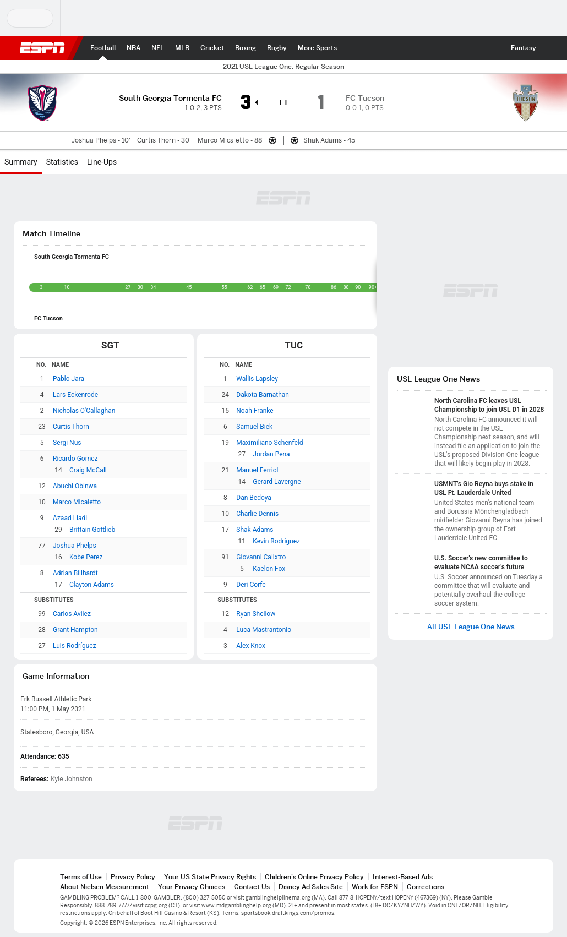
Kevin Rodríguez (276, 541)
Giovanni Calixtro (261, 557)
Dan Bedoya (253, 498)
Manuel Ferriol (257, 470)
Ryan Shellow (255, 614)
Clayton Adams (91, 585)
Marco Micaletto (77, 502)
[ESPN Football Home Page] (103, 48)
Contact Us (252, 886)
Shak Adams (254, 529)
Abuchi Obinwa (75, 486)
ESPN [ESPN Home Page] (42, 48)
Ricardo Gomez (75, 458)
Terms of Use (81, 877)
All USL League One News (471, 627)
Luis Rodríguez (74, 646)
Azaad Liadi (70, 518)
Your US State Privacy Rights (210, 877)
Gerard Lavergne (277, 482)
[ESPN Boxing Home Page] (245, 48)
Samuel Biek (254, 427)
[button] (551, 47)
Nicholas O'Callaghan (84, 411)
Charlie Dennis (257, 513)
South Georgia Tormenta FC (71, 256)
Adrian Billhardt (75, 573)
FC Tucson (48, 318)
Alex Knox (250, 646)
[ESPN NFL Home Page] (157, 48)
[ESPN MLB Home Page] (182, 48)
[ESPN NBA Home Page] (133, 48)
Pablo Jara (68, 379)
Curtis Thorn (71, 427)
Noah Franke (254, 411)
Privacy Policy (133, 877)
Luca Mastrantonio (263, 630)
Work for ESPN (375, 886)
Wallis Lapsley (257, 379)
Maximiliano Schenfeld (269, 442)
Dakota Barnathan (262, 395)
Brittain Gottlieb (92, 529)
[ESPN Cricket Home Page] (212, 48)
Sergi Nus (67, 442)
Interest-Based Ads (403, 877)
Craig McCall (88, 470)
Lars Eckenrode (75, 395)
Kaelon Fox (269, 569)
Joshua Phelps (74, 545)
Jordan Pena (271, 454)
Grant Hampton (75, 630)
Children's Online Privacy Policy (314, 877)
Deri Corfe (250, 585)
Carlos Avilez (72, 614)
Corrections (425, 886)
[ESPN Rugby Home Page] (277, 48)
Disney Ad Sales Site (311, 886)
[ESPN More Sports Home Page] (317, 48)
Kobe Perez (85, 557)
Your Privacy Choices (191, 886)
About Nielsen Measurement (104, 886)
